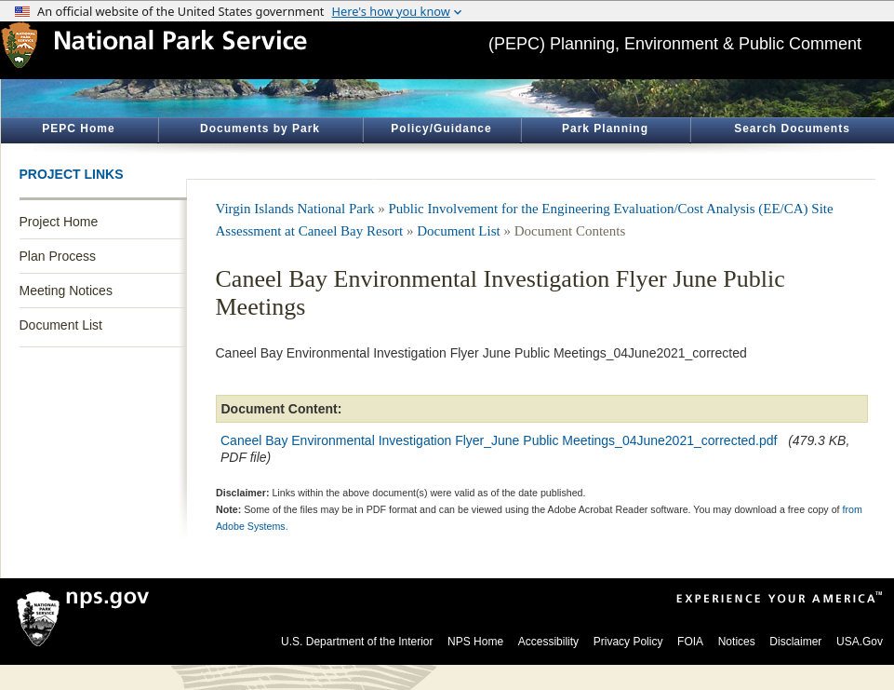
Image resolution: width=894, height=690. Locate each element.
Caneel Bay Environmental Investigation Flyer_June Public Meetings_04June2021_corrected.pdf (498, 440)
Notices (736, 641)
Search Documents (792, 128)
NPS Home (475, 641)
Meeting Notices (66, 290)
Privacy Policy (628, 641)
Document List (61, 325)
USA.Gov (859, 641)
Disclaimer (795, 641)
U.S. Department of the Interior (357, 641)
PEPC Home (78, 128)
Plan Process (58, 256)
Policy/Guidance (441, 128)
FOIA (690, 641)
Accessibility (548, 641)
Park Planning (605, 128)
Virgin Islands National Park (295, 208)
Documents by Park (260, 128)
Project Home (59, 221)
